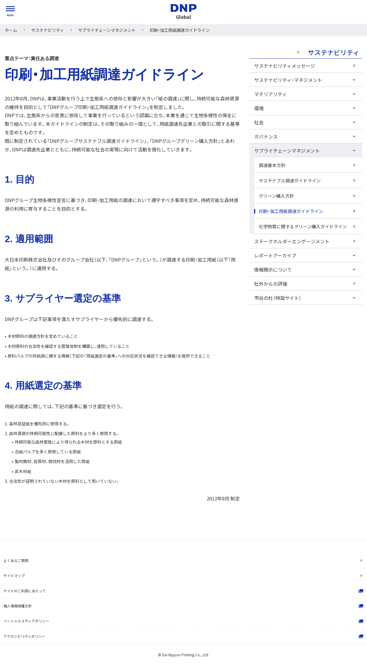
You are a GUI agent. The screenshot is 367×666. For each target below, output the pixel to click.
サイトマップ (14, 575)
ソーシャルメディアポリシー (184, 621)
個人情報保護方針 (184, 605)
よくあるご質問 (16, 560)
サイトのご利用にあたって (184, 590)
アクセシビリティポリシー (184, 636)
